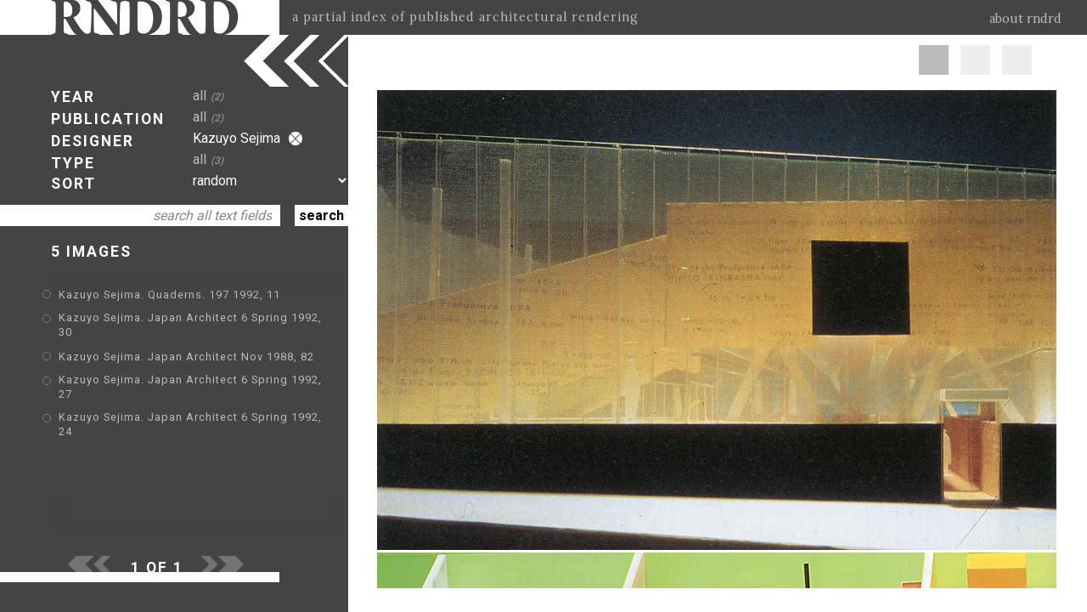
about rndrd (1025, 18)
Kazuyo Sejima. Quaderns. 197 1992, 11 (169, 294)
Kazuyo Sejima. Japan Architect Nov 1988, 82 (186, 356)
